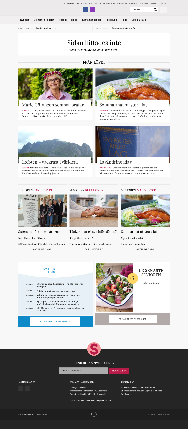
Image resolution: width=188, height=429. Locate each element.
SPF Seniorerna (148, 387)
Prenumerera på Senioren (133, 319)
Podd (124, 19)
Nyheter (24, 19)
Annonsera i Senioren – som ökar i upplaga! (137, 3)
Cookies (163, 3)
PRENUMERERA (109, 3)
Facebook (85, 9)
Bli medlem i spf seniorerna (55, 322)
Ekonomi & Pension (44, 19)
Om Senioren (95, 3)
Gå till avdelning (42, 249)
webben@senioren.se (101, 400)
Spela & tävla (139, 19)
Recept (63, 19)
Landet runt (81, 3)
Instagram (92, 9)
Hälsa (74, 19)
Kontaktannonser (91, 19)
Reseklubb (111, 19)
